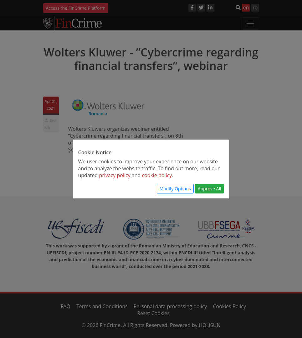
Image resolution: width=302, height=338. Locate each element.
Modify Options (175, 189)
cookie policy (157, 175)
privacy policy (114, 175)
